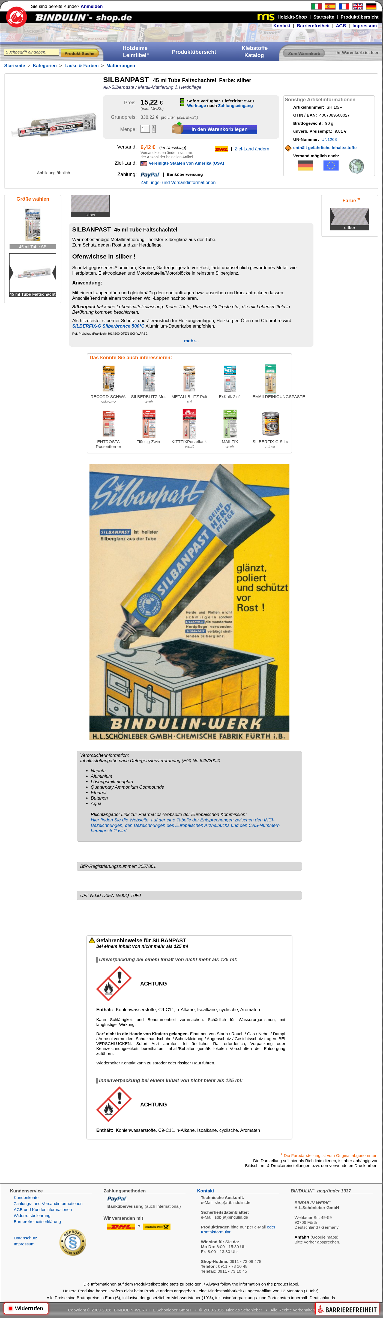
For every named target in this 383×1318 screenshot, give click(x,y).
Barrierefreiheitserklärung (37, 1221)
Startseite (14, 65)
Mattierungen (120, 65)
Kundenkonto (26, 1197)
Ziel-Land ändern (252, 149)
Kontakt (281, 25)
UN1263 (329, 139)
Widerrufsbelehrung (32, 1215)
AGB (341, 25)
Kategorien (45, 65)
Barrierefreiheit (313, 25)
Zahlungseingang (235, 105)
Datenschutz (25, 1238)
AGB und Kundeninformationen (43, 1209)
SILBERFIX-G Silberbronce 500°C (108, 326)
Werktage (196, 105)
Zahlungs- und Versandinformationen (178, 182)
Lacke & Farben (82, 65)
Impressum (364, 25)
